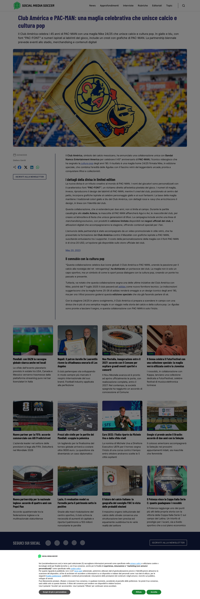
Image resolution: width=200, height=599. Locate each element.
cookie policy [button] (76, 569)
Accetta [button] (154, 592)
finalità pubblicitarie (53, 576)
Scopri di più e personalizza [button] (54, 592)
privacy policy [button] (135, 563)
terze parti (78, 571)
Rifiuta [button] (139, 592)
